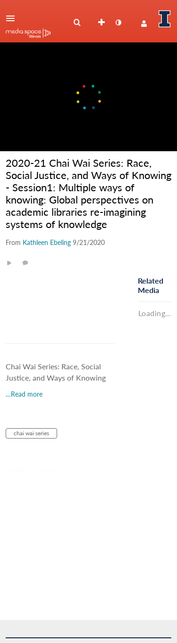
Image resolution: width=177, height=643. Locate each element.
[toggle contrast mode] (118, 22)
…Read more (24, 394)
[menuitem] (77, 22)
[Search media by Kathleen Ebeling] (47, 242)
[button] (13, 18)
